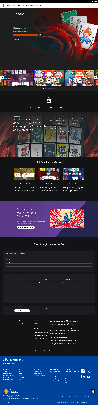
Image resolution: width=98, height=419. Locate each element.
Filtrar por (44, 279)
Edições (21, 279)
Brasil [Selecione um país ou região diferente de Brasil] (7, 402)
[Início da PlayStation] (3, 5)
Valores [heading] (36, 367)
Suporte (40, 5)
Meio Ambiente (37, 369)
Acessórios (25, 5)
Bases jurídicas (60, 402)
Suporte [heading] (52, 367)
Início (4, 363)
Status (51, 374)
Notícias (31, 5)
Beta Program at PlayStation (86, 385)
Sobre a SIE (5, 369)
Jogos (7, 5)
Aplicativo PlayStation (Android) (87, 383)
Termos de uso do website (82, 402)
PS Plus (19, 5)
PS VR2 (20, 373)
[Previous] (2, 77)
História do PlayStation (8, 379)
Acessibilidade (37, 371)
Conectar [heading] (82, 367)
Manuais (51, 382)
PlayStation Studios (7, 373)
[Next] (95, 77)
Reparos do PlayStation (55, 376)
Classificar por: (69, 279)
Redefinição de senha (54, 378)
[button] (49, 78)
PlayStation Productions (8, 375)
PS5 (11, 5)
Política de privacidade (70, 402)
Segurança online (38, 373)
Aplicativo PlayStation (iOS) (86, 381)
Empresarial (6, 377)
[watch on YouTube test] (60, 84)
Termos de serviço (69, 369)
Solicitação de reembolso (55, 380)
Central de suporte (54, 369)
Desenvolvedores (69, 378)
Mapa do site (92, 402)
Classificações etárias (70, 374)
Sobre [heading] (5, 367)
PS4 (15, 5)
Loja (36, 5)
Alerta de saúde (68, 376)
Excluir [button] (89, 309)
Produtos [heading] (21, 367)
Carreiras (5, 371)
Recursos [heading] (67, 367)
